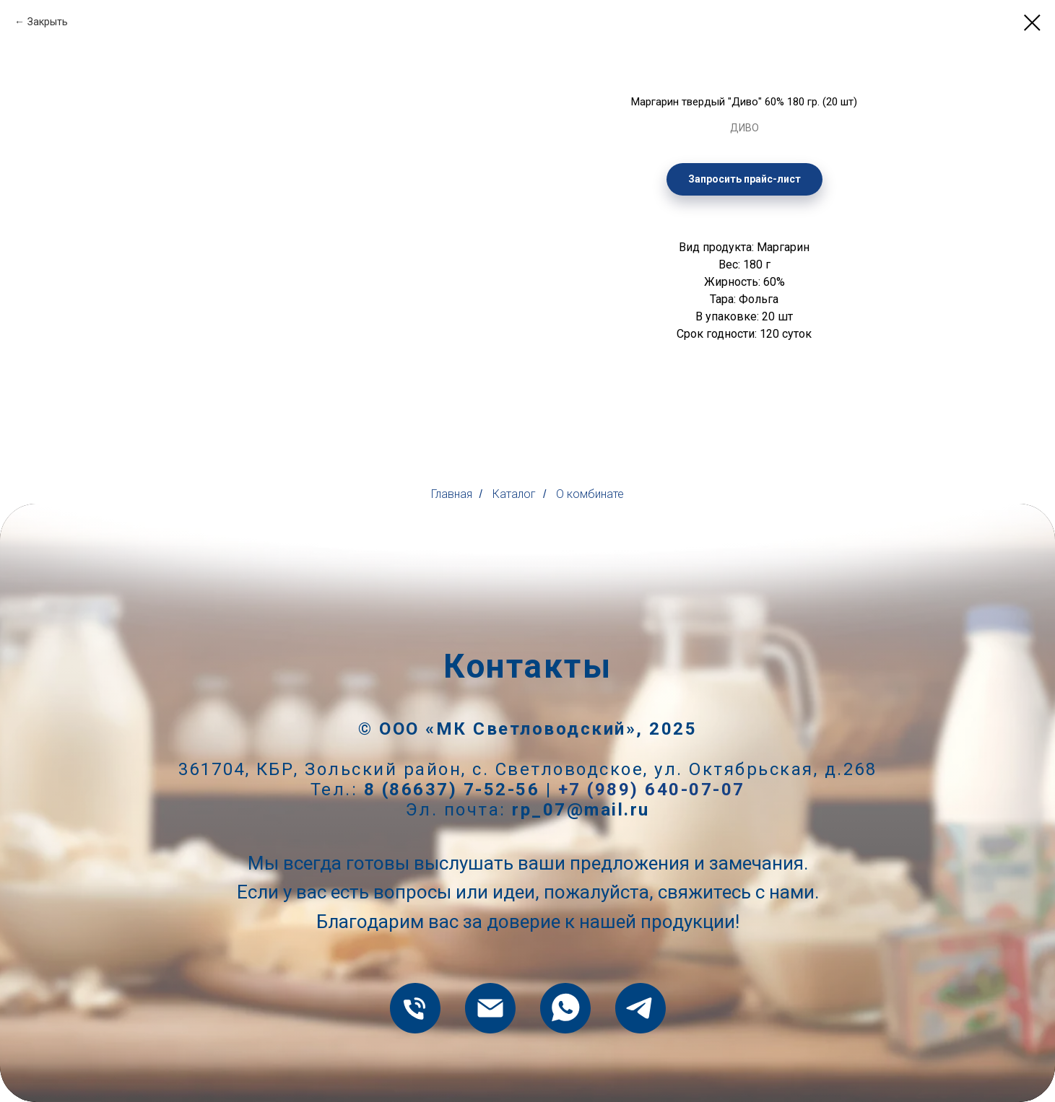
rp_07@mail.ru (581, 810)
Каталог (514, 494)
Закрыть (47, 21)
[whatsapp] (565, 1008)
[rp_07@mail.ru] (490, 1008)
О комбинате (590, 494)
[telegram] (640, 1008)
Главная (451, 494)
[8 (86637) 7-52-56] (415, 1008)
